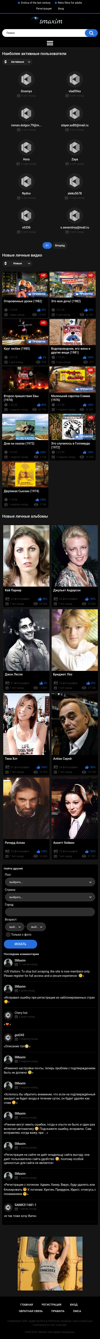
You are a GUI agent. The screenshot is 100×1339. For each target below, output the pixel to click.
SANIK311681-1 (26, 1205)
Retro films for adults (70, 2)
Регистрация (44, 8)
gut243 (19, 1035)
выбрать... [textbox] (16, 882)
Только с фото (21, 934)
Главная (26, 1304)
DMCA (77, 1311)
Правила (58, 1311)
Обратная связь (31, 1311)
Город (9, 904)
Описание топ (17, 1046)
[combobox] (50, 882)
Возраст (11, 919)
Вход (61, 8)
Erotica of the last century (35, 2)
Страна (10, 889)
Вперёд (60, 245)
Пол (8, 874)
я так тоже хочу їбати (20, 1216)
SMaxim (20, 960)
